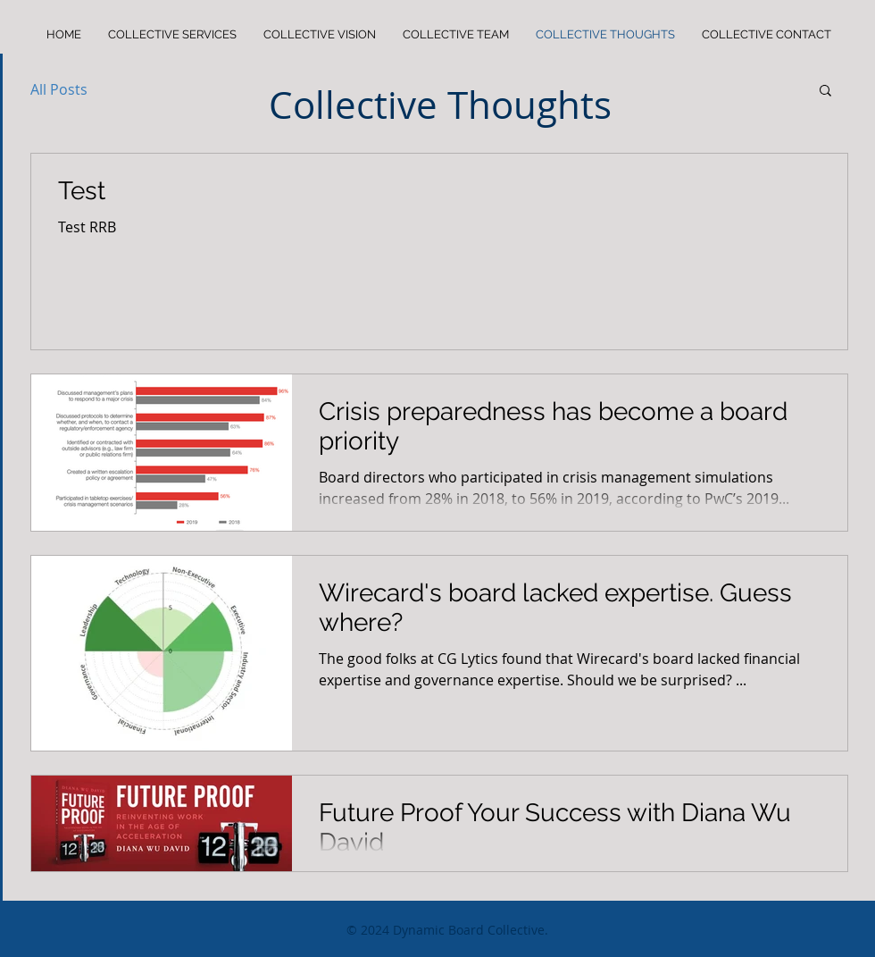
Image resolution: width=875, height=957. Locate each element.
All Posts (59, 89)
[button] (825, 91)
